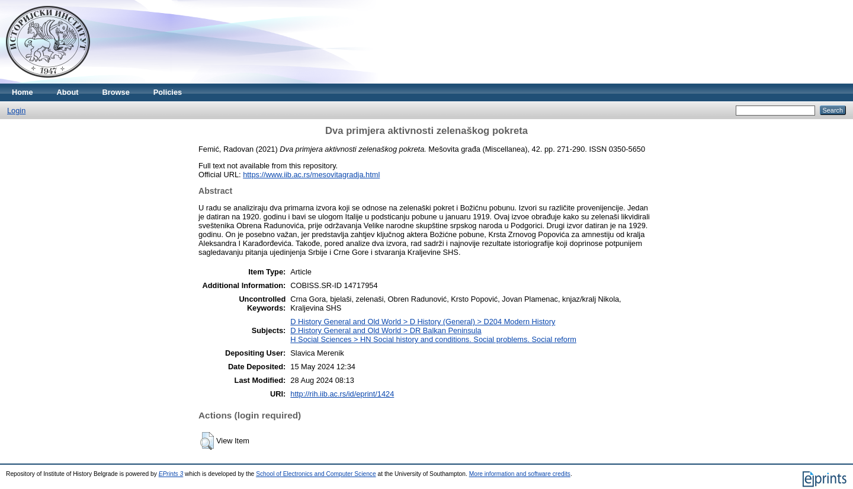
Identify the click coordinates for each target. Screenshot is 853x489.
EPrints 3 (171, 474)
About (68, 92)
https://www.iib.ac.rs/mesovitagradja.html (311, 174)
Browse (116, 92)
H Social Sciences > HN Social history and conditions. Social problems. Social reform (433, 339)
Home (22, 92)
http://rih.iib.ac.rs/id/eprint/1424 (342, 393)
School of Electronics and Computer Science (316, 474)
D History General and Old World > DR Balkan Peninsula (385, 330)
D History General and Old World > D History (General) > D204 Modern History (422, 321)
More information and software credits (519, 474)
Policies (167, 92)
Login (16, 110)
